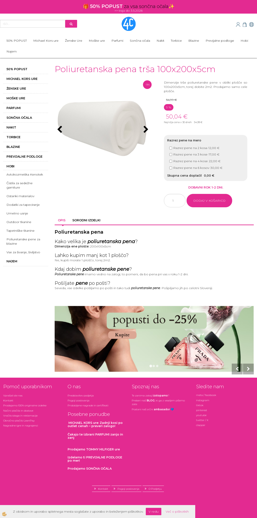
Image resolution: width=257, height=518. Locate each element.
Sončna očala (140, 41)
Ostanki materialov (20, 196)
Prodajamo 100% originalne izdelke (24, 405)
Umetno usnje (17, 213)
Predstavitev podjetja (81, 395)
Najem (11, 51)
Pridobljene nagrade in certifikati (88, 405)
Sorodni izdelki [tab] (86, 220)
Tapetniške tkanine (20, 231)
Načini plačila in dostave (18, 410)
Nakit (160, 41)
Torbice (176, 41)
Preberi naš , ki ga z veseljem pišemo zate (158, 402)
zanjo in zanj (95, 436)
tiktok (199, 405)
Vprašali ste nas (12, 395)
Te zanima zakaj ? (150, 395)
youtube (201, 415)
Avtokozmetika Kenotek (24, 174)
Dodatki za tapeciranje (23, 205)
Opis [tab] (61, 220)
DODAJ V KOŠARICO (209, 201)
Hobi (244, 41)
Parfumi (117, 41)
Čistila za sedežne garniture (19, 185)
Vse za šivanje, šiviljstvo (23, 252)
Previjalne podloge (220, 41)
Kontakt (8, 400)
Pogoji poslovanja (78, 400)
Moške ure (97, 41)
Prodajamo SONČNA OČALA (90, 468)
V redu (154, 511)
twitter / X (202, 420)
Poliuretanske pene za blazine (23, 241)
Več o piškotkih (177, 511)
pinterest (201, 410)
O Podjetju (155, 488)
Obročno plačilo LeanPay (19, 420)
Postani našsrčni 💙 (153, 409)
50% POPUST (16, 41)
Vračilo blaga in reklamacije (20, 415)
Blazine (193, 41)
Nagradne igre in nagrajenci (20, 425)
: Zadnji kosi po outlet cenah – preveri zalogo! (95, 424)
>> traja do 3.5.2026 (128, 11)
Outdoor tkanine (18, 222)
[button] (145, 130)
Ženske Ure (73, 41)
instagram (202, 400)
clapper (200, 425)
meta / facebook (206, 395)
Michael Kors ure (46, 41)
